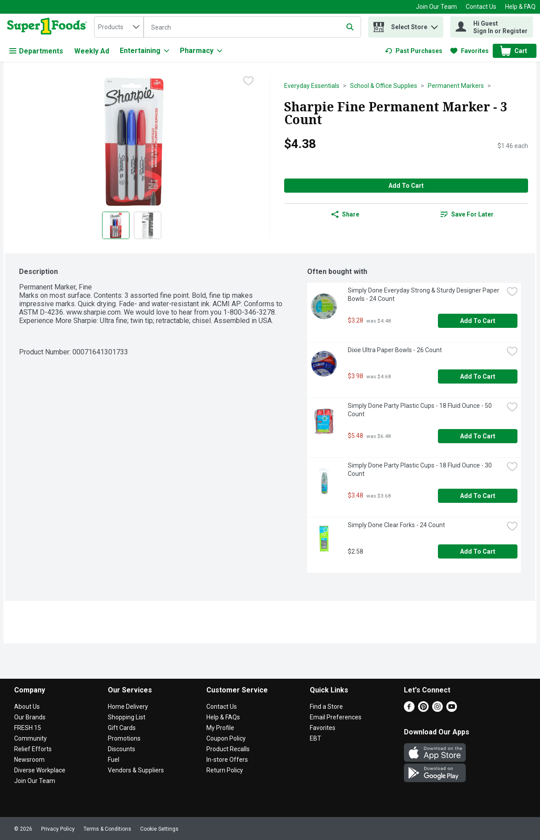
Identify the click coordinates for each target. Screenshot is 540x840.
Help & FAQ (520, 6)
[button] (434, 25)
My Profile (220, 727)
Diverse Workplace (39, 770)
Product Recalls (228, 749)
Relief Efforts (33, 749)
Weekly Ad (91, 51)
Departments (36, 51)
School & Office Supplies (383, 85)
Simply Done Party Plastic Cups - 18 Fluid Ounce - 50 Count (420, 410)
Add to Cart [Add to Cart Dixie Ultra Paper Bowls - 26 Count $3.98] (477, 376)
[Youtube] (451, 709)
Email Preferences (335, 717)
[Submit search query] (350, 27)
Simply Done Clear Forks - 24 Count (396, 524)
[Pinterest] (423, 709)
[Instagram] (437, 709)
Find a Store (326, 706)
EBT (315, 738)
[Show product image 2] (147, 225)
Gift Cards (122, 727)
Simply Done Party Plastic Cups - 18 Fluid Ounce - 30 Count (420, 469)
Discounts (121, 749)
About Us (27, 706)
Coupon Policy (226, 738)
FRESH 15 (27, 727)
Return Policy (224, 770)
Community (30, 738)
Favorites (322, 727)
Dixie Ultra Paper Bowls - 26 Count (395, 349)
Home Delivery (128, 706)
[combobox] (119, 27)
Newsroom (29, 759)
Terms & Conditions (107, 829)
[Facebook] (409, 709)
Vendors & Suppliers (136, 770)
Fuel (113, 759)
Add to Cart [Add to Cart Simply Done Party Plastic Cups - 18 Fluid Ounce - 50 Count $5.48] (477, 436)
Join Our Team (436, 6)
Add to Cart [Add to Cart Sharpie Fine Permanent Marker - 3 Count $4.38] (406, 185)
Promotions (124, 738)
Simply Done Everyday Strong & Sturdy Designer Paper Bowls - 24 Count (424, 294)
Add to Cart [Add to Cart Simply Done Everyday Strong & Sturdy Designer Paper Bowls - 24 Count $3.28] (477, 320)
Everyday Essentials (311, 85)
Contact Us (481, 6)
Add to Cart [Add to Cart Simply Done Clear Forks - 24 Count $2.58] (477, 551)
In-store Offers (227, 759)
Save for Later (467, 214)
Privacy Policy (58, 829)
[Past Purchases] (413, 50)
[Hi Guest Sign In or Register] (491, 27)
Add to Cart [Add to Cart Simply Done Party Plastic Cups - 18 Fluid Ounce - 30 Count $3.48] (477, 495)
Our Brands (30, 717)
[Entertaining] (144, 50)
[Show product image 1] (115, 225)
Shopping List (126, 717)
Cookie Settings (159, 829)
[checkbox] (248, 82)
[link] (413, 50)
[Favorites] (469, 50)
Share (345, 214)
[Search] (252, 27)
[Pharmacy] (201, 50)
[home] (49, 27)
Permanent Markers (456, 85)
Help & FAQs (223, 717)
